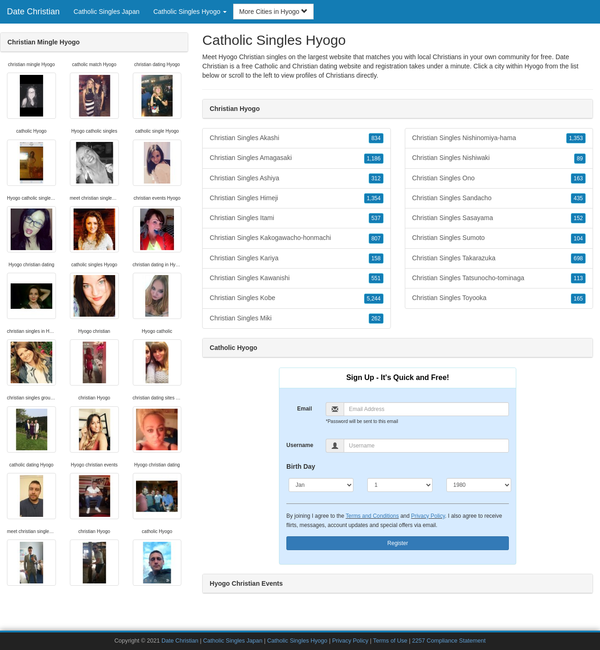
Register (397, 543)
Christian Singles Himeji (296, 198)
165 (578, 298)
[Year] (478, 485)
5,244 (374, 298)
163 (578, 178)
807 (376, 238)
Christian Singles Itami (296, 218)
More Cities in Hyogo (273, 11)
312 (376, 178)
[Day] (399, 485)
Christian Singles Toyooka (499, 298)
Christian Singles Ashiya (296, 178)
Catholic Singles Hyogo (297, 641)
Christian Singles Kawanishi (296, 278)
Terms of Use (390, 641)
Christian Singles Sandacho (499, 198)
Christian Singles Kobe (296, 298)
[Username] (426, 446)
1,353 (576, 138)
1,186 (374, 158)
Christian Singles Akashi (296, 138)
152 (578, 218)
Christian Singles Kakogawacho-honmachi (296, 238)
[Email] (426, 409)
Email (304, 408)
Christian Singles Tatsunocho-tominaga (499, 278)
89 (580, 158)
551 (376, 278)
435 (578, 198)
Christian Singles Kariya (296, 258)
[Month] (321, 485)
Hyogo (534, 66)
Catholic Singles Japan (106, 11)
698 (578, 258)
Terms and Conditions (372, 516)
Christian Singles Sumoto (499, 238)
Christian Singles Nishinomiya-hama (499, 138)
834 (376, 138)
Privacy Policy (428, 516)
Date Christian (33, 11)
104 (578, 238)
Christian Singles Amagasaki (296, 158)
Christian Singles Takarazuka (499, 258)
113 (578, 278)
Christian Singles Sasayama (499, 218)
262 (376, 318)
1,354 (374, 198)
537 (376, 218)
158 (376, 258)
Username (299, 445)
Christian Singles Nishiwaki (499, 158)
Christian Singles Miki (296, 318)
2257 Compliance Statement (449, 641)
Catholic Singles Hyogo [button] (190, 11)
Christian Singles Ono (499, 178)
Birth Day (300, 466)
